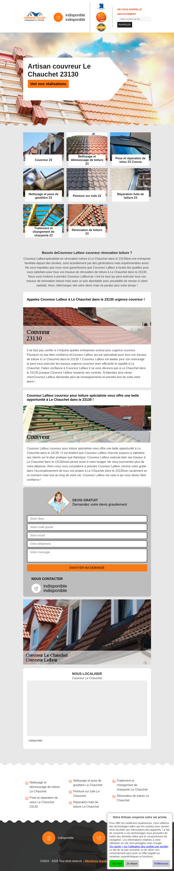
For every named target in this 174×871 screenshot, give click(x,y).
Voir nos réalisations (48, 84)
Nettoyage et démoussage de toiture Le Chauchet (45, 787)
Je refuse (132, 863)
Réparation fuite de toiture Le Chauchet (86, 804)
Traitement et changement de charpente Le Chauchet (132, 785)
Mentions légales (97, 861)
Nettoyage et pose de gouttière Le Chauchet (87, 783)
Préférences (161, 863)
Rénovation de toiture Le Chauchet (133, 798)
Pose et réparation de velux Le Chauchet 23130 (44, 802)
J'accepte (116, 863)
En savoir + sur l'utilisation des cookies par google (139, 846)
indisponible (75, 15)
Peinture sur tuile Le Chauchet (86, 793)
